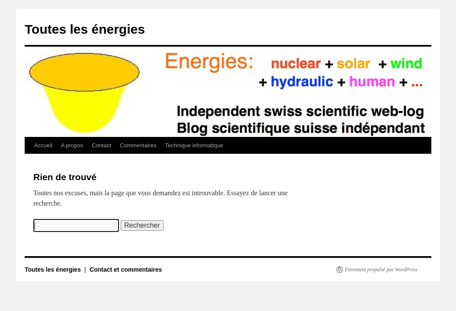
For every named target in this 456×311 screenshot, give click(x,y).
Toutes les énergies (85, 29)
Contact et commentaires (126, 269)
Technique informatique (194, 145)
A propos (72, 145)
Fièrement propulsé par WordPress (381, 270)
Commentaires (138, 145)
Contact (101, 145)
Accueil (43, 145)
